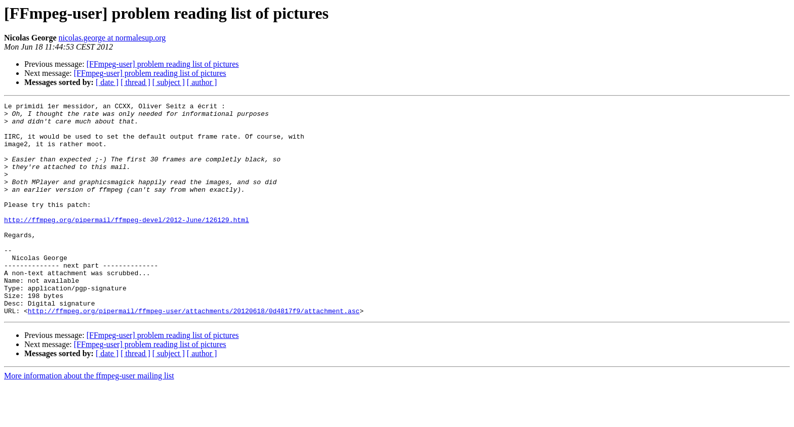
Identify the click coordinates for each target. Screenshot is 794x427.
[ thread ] (135, 82)
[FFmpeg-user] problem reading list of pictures (163, 64)
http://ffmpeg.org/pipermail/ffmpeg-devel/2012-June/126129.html (126, 243)
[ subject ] (168, 82)
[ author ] (202, 82)
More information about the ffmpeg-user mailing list (89, 418)
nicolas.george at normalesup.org (112, 37)
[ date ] (107, 82)
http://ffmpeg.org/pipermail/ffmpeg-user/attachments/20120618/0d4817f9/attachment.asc (194, 353)
